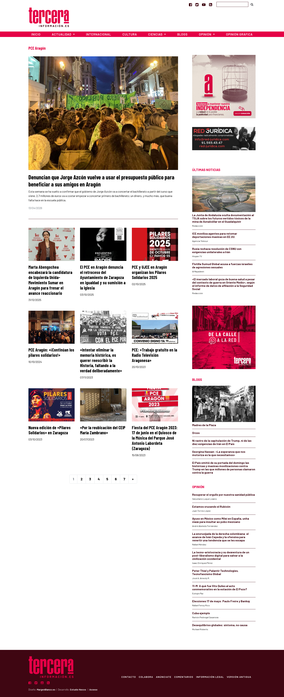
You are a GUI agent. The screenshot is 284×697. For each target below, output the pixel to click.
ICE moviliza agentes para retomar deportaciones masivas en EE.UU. (214, 235)
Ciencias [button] (155, 34)
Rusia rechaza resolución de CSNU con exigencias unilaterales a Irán (216, 250)
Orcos (196, 432)
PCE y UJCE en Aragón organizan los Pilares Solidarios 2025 (149, 272)
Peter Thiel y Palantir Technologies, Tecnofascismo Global (215, 572)
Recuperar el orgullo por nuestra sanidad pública (223, 494)
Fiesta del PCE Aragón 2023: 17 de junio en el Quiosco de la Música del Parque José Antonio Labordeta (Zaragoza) (155, 438)
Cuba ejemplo (201, 613)
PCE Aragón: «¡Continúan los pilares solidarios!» (51, 352)
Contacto (128, 676)
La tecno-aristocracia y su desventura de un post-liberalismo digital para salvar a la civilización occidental (220, 555)
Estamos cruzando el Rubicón (211, 506)
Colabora (146, 676)
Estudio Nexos (78, 689)
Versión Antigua (239, 676)
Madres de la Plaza (204, 425)
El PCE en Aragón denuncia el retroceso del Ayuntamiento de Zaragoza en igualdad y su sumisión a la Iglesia (103, 277)
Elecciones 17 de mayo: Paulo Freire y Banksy (221, 601)
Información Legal (210, 676)
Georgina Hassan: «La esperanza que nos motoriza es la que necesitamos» (218, 453)
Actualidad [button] (62, 34)
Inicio (36, 34)
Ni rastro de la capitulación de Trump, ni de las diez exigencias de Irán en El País (221, 442)
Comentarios (183, 676)
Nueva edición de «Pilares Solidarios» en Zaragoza (49, 430)
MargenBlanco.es (46, 689)
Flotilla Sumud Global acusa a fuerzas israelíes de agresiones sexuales (222, 265)
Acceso (93, 689)
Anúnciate (163, 676)
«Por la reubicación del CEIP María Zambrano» (102, 430)
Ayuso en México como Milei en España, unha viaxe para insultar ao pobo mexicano (220, 520)
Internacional (98, 34)
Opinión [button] (205, 34)
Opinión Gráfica (239, 34)
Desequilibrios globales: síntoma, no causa (219, 625)
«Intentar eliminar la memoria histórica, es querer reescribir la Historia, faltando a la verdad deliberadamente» (101, 360)
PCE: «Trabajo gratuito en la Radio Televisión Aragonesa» (154, 355)
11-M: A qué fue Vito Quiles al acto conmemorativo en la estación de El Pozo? (219, 587)
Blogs (182, 34)
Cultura (129, 34)
